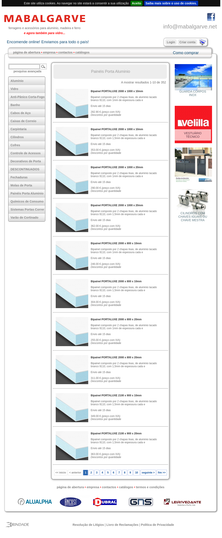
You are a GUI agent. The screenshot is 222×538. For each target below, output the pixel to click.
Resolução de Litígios (88, 524)
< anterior (75, 472)
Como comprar (186, 53)
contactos (65, 52)
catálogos (82, 52)
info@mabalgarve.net (190, 26)
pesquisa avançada (27, 71)
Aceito (136, 3)
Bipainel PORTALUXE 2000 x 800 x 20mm (116, 319)
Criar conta (188, 42)
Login (171, 42)
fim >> (161, 472)
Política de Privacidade (157, 524)
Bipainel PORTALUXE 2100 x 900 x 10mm (116, 395)
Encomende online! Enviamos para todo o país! (48, 42)
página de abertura (26, 52)
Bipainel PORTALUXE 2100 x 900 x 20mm (116, 433)
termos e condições (150, 487)
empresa (49, 52)
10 (136, 472)
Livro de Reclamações (122, 524)
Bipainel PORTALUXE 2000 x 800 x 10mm (116, 243)
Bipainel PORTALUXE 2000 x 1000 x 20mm (117, 167)
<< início (61, 472)
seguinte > (148, 472)
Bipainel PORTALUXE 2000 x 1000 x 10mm (117, 91)
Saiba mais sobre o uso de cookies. (171, 3)
